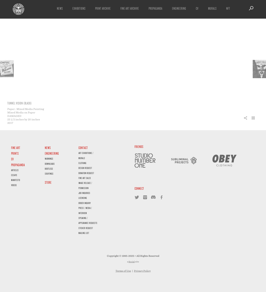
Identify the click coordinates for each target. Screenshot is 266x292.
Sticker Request (86, 228)
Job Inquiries (84, 193)
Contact (83, 147)
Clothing (82, 163)
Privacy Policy (142, 271)
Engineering (179, 8)
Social (132, 261)
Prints (15, 153)
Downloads (50, 163)
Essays (14, 175)
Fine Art (15, 147)
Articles (15, 170)
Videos (14, 185)
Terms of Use (123, 271)
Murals (212, 8)
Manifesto (15, 180)
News (60, 8)
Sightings (49, 173)
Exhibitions (78, 8)
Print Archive (103, 8)
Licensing (83, 198)
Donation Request (86, 173)
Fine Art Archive (129, 8)
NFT (228, 8)
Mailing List (84, 233)
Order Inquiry (85, 203)
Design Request (85, 168)
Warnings (49, 158)
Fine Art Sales (85, 178)
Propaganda (155, 8)
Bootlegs (49, 168)
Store (48, 182)
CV (197, 8)
